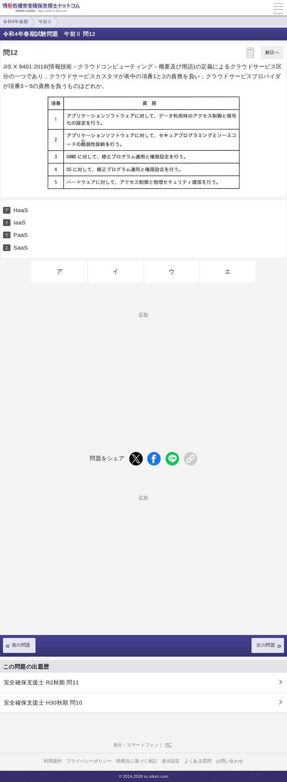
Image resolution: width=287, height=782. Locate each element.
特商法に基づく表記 (136, 761)
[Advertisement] (143, 369)
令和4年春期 (15, 21)
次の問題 (265, 645)
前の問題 (21, 645)
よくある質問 (198, 761)
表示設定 (171, 761)
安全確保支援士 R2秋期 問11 (41, 682)
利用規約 (53, 761)
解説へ (272, 52)
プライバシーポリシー (89, 761)
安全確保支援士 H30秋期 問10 (43, 702)
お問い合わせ (229, 761)
